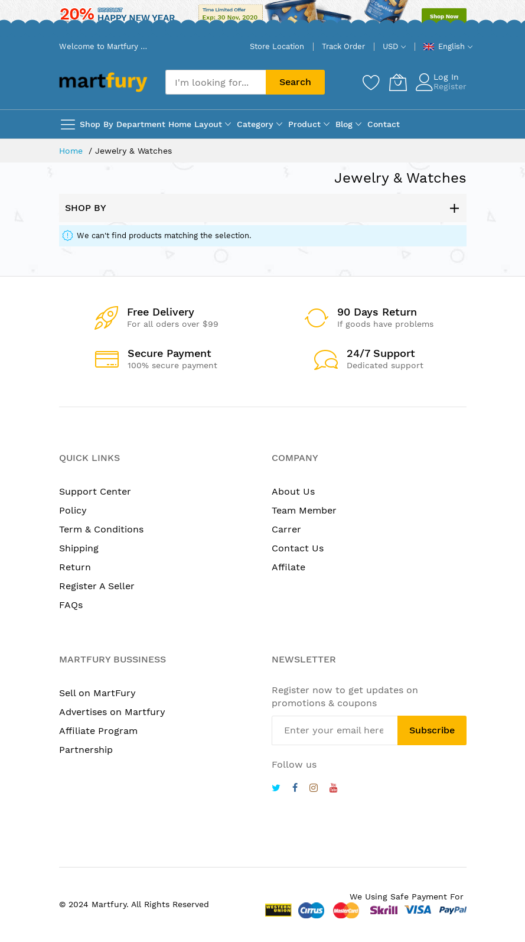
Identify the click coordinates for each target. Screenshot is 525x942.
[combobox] (215, 82)
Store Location (277, 46)
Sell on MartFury (97, 693)
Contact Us (298, 548)
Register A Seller (97, 586)
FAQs (71, 604)
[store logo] (103, 82)
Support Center (95, 491)
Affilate (288, 567)
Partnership (86, 749)
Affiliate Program (98, 730)
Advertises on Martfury (112, 711)
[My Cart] (398, 82)
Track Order (343, 46)
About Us (293, 491)
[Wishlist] (371, 82)
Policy (73, 510)
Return (75, 567)
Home (72, 150)
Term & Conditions (101, 529)
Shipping (79, 548)
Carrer (286, 529)
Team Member (304, 510)
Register (450, 86)
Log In (446, 77)
